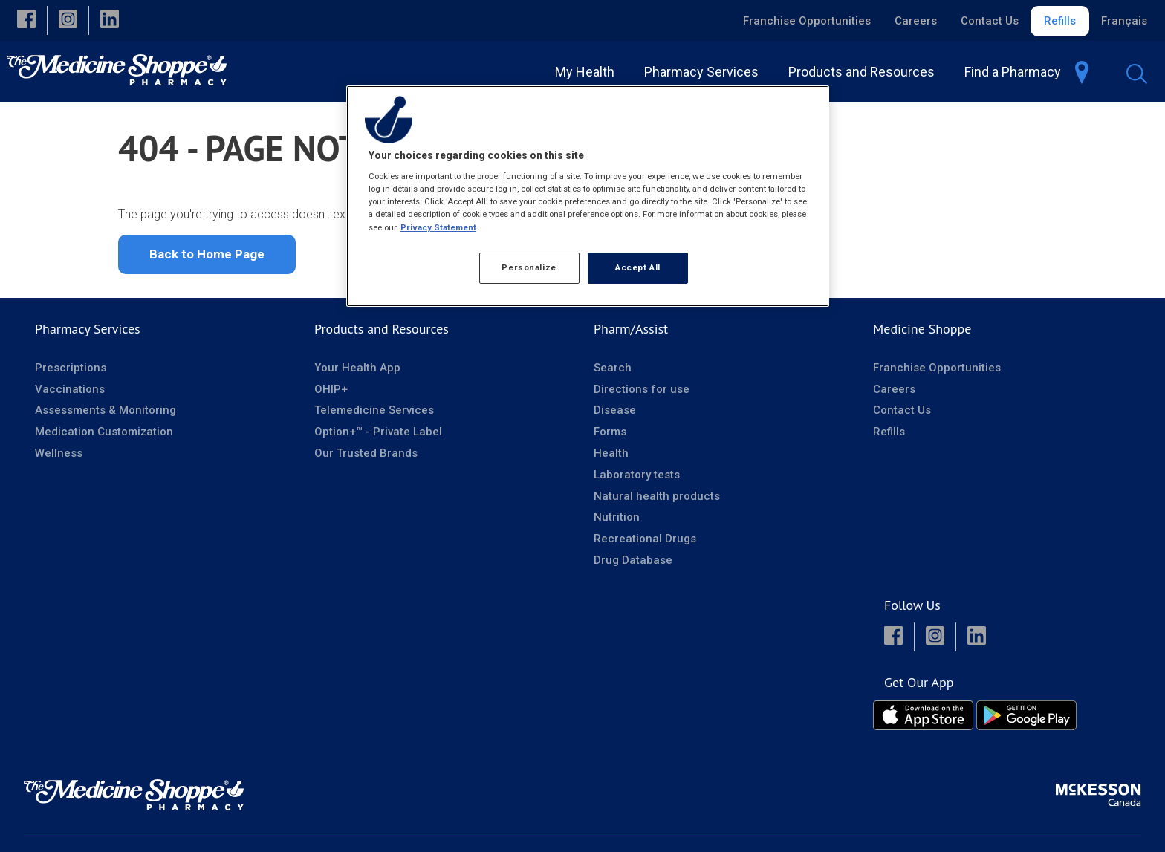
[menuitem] (587, 71)
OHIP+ (331, 394)
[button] (26, 20)
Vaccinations (70, 394)
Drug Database (633, 565)
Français (1124, 20)
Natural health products (657, 501)
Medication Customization (104, 436)
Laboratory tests (637, 480)
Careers (916, 20)
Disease (615, 415)
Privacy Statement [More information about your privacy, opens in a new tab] (438, 227)
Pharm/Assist (631, 333)
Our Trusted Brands (366, 458)
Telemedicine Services (374, 415)
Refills (1060, 20)
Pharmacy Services (87, 333)
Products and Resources (381, 333)
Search (613, 373)
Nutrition (617, 522)
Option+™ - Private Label (378, 436)
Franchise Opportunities (807, 20)
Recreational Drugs (645, 543)
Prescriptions (70, 373)
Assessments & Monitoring (105, 415)
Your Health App (357, 373)
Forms (610, 436)
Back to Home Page (207, 259)
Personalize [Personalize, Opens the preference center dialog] (529, 267)
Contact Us (990, 20)
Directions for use (641, 394)
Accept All (638, 267)
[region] (587, 196)
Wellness (58, 458)
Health (611, 458)
